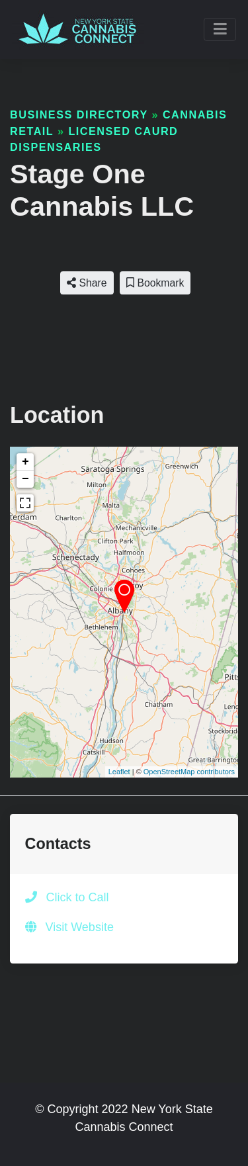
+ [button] (25, 462)
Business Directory (78, 114)
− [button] (25, 479)
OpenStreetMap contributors (189, 772)
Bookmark (155, 283)
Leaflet (119, 772)
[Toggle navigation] (220, 29)
